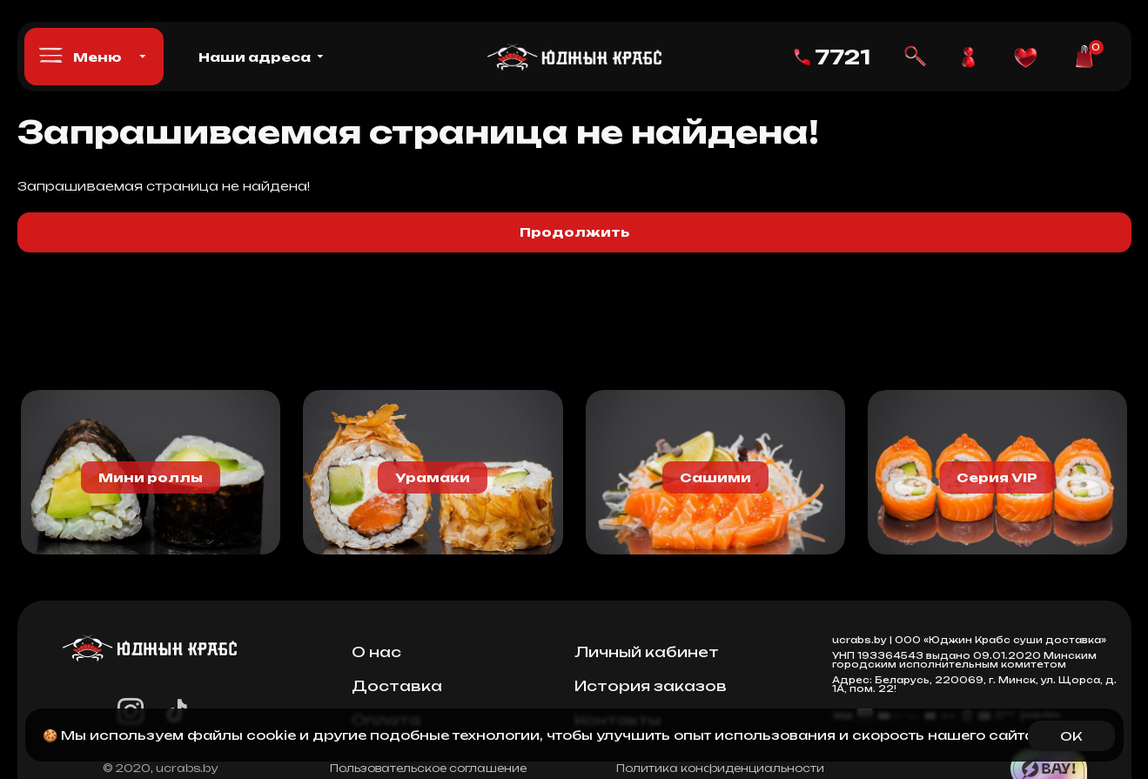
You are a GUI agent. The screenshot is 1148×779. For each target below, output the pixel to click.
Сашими (715, 477)
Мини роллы (150, 477)
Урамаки (432, 477)
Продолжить (574, 232)
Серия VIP (997, 477)
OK (1071, 736)
